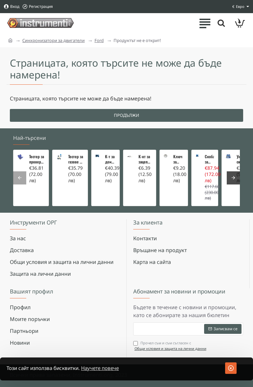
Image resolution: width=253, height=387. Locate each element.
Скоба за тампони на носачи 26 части (209, 159)
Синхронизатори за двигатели (53, 40)
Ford (99, 40)
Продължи (126, 115)
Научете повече (107, 368)
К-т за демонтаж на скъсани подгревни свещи (110, 159)
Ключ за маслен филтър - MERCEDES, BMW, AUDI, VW (178, 159)
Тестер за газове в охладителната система (76, 159)
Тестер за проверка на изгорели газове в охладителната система (37, 159)
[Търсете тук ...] (220, 23)
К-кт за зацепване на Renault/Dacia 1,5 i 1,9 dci (145, 159)
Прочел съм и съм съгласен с (170, 345)
